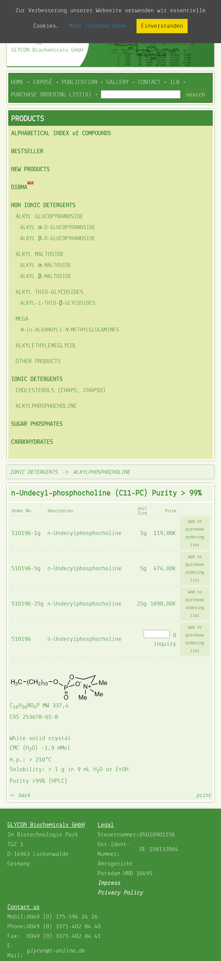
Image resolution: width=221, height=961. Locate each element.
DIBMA (19, 187)
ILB (175, 82)
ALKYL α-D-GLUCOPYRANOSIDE (57, 228)
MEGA (22, 319)
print (203, 795)
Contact (149, 82)
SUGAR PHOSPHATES (37, 424)
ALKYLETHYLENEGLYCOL (46, 345)
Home (17, 82)
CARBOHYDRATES (32, 442)
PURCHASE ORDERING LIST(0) (51, 95)
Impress (109, 883)
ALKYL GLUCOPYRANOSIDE (49, 216)
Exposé (42, 82)
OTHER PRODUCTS (38, 361)
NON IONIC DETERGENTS (43, 205)
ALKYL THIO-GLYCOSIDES (49, 292)
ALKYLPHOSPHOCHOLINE (46, 406)
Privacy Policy (120, 893)
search (195, 95)
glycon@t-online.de (56, 951)
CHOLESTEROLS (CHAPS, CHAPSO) (61, 390)
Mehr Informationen (98, 26)
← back (20, 795)
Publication (79, 82)
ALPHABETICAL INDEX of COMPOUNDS (61, 133)
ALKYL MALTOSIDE (40, 254)
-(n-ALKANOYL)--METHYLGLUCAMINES (69, 330)
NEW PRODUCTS (30, 169)
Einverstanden (162, 26)
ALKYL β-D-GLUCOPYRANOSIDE (57, 239)
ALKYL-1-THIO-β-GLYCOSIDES (57, 303)
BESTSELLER (27, 151)
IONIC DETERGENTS (37, 379)
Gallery (117, 82)
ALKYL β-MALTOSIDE (45, 276)
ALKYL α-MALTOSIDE (45, 265)
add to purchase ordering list (195, 533)
